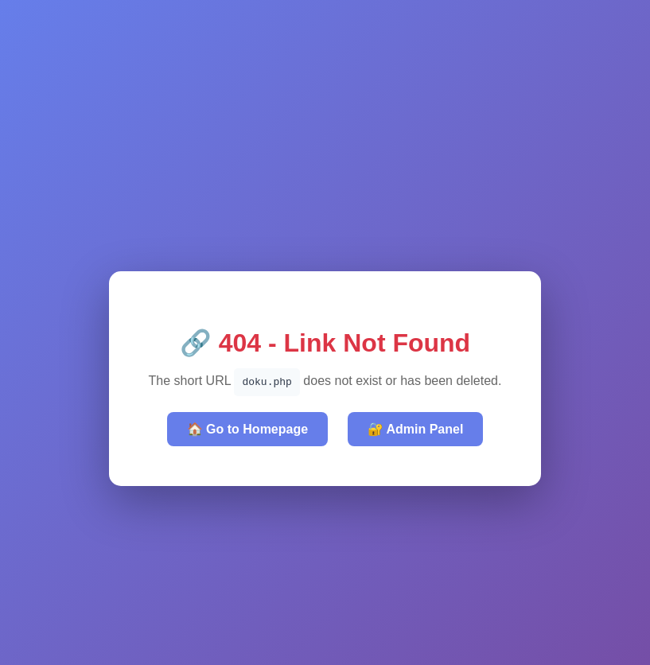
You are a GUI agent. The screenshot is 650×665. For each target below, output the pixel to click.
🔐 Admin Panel (416, 429)
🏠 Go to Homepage (247, 429)
